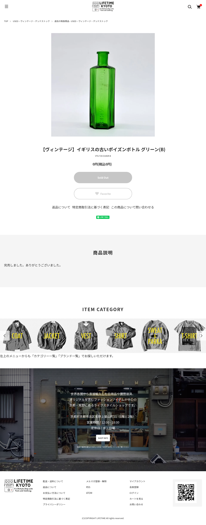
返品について (61, 207)
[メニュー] (6, 6)
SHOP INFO (103, 438)
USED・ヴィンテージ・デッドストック (31, 21)
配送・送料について (53, 481)
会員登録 (134, 487)
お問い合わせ (136, 504)
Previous (5, 336)
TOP (6, 21)
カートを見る (136, 498)
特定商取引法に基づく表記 (90, 207)
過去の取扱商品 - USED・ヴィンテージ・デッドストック (81, 21)
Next (201, 336)
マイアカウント (137, 481)
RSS (88, 487)
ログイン (134, 492)
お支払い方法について (54, 492)
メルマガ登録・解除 (96, 481)
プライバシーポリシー (54, 504)
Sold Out (103, 177)
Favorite (103, 193)
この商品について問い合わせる (132, 207)
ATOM (89, 492)
